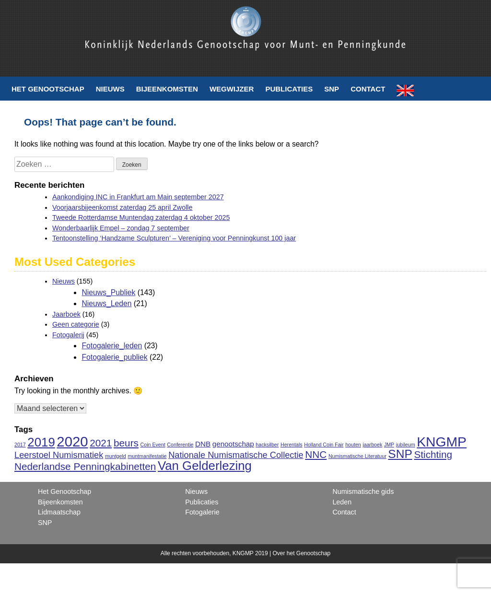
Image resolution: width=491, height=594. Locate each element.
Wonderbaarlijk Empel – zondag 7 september (120, 228)
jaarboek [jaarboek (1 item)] (372, 444)
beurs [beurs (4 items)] (126, 442)
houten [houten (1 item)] (353, 444)
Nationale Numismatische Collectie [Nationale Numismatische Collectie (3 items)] (236, 455)
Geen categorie (75, 324)
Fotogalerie (202, 512)
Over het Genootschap (301, 553)
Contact (368, 89)
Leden (341, 502)
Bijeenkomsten (167, 89)
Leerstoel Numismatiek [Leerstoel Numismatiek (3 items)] (58, 455)
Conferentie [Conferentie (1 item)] (180, 444)
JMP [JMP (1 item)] (389, 444)
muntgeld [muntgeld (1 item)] (115, 456)
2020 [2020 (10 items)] (72, 441)
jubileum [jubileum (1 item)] (405, 444)
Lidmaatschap (59, 512)
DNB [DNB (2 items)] (202, 444)
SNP (331, 89)
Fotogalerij (68, 335)
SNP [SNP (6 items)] (400, 453)
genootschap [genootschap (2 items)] (233, 444)
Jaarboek (66, 314)
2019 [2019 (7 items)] (41, 442)
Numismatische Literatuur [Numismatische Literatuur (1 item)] (357, 456)
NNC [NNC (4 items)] (316, 454)
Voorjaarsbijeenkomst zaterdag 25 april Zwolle (122, 207)
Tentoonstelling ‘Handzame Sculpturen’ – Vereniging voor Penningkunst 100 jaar (174, 238)
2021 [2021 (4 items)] (101, 442)
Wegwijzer (232, 89)
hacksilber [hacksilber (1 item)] (267, 444)
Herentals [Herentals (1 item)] (292, 444)
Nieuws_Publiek (108, 292)
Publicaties (289, 89)
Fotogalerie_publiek (114, 357)
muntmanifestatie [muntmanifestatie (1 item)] (147, 456)
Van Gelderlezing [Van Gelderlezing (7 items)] (205, 465)
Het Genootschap (48, 89)
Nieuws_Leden (106, 303)
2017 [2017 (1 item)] (20, 444)
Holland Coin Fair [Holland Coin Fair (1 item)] (323, 444)
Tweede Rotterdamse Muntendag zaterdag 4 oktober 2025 (141, 217)
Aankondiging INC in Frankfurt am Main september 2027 (138, 197)
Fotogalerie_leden (112, 346)
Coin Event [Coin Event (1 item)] (152, 444)
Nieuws (110, 89)
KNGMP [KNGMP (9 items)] (442, 441)
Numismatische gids (363, 491)
